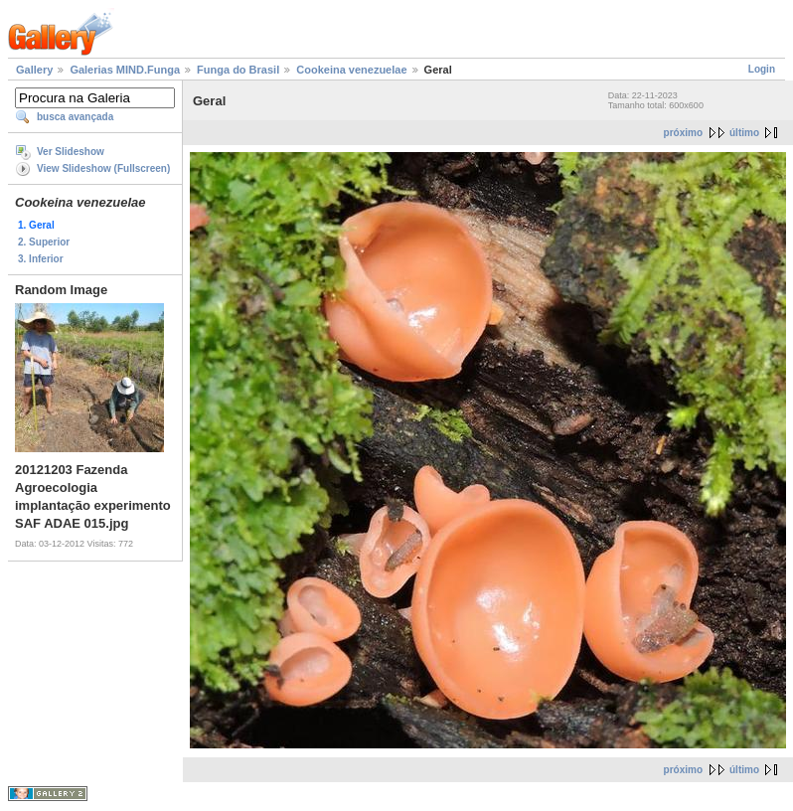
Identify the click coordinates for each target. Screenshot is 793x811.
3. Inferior (41, 258)
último (744, 132)
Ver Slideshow (70, 151)
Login (761, 69)
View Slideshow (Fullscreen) (103, 168)
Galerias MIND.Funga (125, 70)
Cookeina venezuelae (351, 70)
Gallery (34, 70)
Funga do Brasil (238, 70)
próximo (683, 132)
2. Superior (44, 242)
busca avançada (75, 116)
